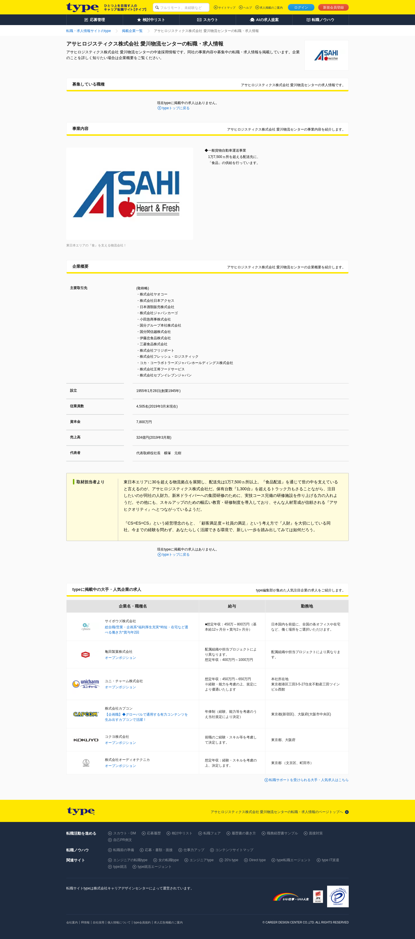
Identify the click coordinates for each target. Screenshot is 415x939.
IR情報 (85, 922)
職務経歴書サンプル (282, 833)
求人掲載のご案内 (271, 7)
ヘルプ (247, 7)
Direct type (257, 860)
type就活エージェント (155, 867)
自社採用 (98, 922)
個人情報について (119, 922)
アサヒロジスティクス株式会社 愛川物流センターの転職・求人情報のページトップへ (277, 812)
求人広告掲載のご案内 (168, 922)
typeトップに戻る (176, 108)
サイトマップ (226, 7)
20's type (231, 860)
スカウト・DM (124, 833)
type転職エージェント (294, 860)
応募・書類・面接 (159, 850)
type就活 (120, 867)
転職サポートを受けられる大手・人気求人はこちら (309, 780)
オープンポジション (120, 658)
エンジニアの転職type (130, 860)
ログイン (301, 7)
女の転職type (169, 860)
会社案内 (72, 922)
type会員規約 (142, 922)
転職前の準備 (123, 850)
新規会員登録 (333, 7)
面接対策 (316, 833)
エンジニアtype (202, 860)
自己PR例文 (122, 840)
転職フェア (212, 833)
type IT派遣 (330, 860)
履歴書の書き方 (244, 833)
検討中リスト (182, 833)
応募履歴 (154, 833)
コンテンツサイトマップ (234, 850)
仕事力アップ (194, 850)
